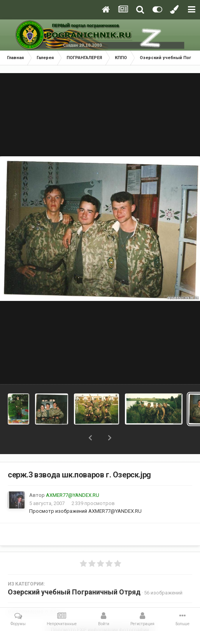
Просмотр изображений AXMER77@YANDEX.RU (85, 511)
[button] (90, 437)
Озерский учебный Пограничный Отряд (74, 592)
